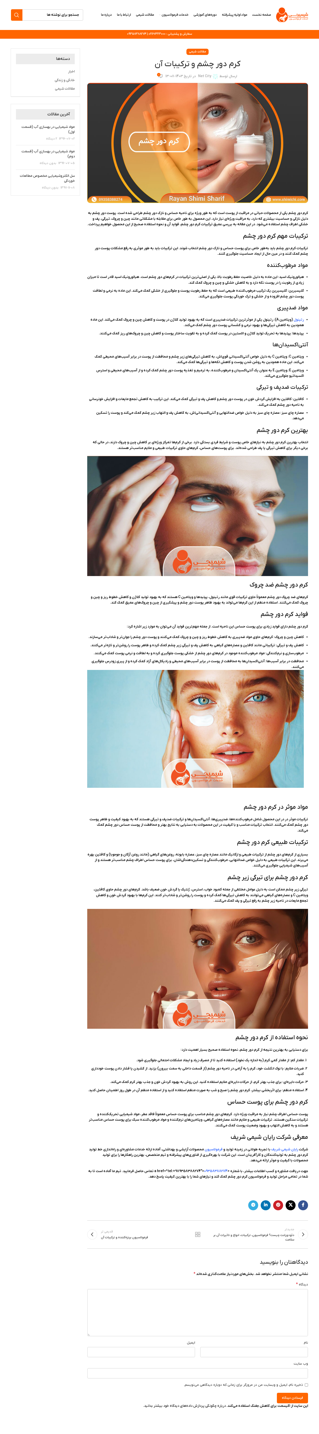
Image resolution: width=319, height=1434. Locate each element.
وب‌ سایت (301, 1364)
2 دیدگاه (51, 139)
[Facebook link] (303, 1205)
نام (306, 1342)
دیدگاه (302, 1284)
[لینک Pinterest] (278, 1205)
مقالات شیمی (197, 52)
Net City (204, 76)
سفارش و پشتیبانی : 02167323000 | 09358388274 (159, 34)
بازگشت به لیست (197, 1234)
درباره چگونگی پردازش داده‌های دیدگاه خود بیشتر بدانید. (184, 1406)
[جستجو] (47, 15)
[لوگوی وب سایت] (292, 14)
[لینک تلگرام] (253, 1205)
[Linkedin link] (266, 1205)
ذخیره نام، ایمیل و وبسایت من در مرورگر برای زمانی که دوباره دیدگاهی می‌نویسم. (243, 1385)
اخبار (71, 71)
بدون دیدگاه (48, 164)
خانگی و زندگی (65, 80)
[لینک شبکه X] (291, 1205)
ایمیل (191, 1342)
